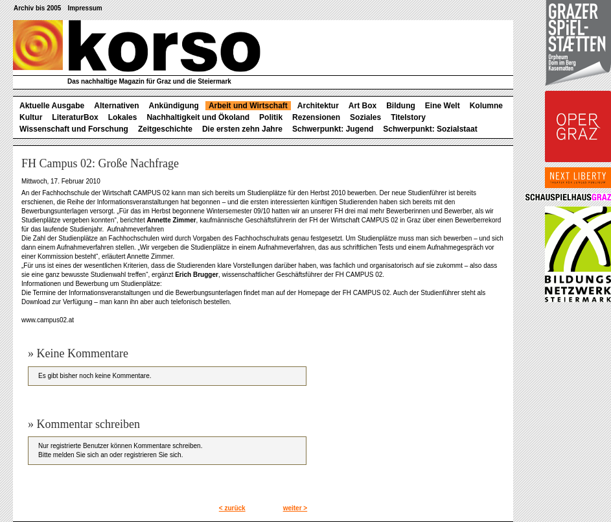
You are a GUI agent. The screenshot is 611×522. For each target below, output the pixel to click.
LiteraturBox (75, 117)
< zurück (232, 508)
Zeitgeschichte (165, 129)
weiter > (295, 508)
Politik (270, 117)
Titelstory (408, 117)
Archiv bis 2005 (37, 8)
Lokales (122, 117)
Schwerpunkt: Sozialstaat (430, 129)
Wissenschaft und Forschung (73, 129)
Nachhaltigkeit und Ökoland (197, 117)
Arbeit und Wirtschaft (248, 105)
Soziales (365, 117)
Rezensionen (316, 117)
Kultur (30, 117)
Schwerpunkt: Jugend (332, 129)
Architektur (318, 105)
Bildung (400, 105)
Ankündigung (174, 105)
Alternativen (116, 105)
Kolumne (486, 105)
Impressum (84, 8)
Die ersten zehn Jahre (242, 129)
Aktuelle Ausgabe (51, 105)
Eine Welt (442, 105)
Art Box (362, 105)
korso (136, 46)
